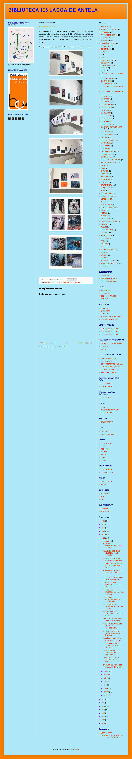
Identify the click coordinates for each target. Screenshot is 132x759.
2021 (103, 538)
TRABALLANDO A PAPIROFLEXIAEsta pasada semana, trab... (112, 546)
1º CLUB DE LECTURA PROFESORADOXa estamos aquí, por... (113, 613)
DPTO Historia (105, 146)
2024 (103, 528)
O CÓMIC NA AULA (107, 398)
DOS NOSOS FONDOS (108, 296)
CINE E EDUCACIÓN (107, 434)
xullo (105, 678)
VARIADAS (104, 509)
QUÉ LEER (104, 299)
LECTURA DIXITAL (106, 193)
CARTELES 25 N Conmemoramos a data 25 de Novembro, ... (112, 599)
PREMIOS (104, 233)
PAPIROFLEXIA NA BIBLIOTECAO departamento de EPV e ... (113, 592)
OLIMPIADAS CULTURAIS (109, 221)
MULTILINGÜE (105, 494)
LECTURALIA (105, 293)
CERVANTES (105, 314)
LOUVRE (104, 460)
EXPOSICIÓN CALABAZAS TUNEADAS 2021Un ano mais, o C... (111, 660)
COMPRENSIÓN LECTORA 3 (110, 329)
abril (105, 685)
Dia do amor (105, 110)
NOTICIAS (104, 216)
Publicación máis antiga (84, 343)
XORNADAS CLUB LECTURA (110, 263)
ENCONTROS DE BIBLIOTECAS (111, 160)
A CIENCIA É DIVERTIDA (109, 358)
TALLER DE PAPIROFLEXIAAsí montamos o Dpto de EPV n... (112, 572)
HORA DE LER (105, 188)
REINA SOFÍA (105, 449)
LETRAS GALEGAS (107, 196)
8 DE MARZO (105, 27)
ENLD (103, 165)
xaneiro (106, 695)
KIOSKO (103, 484)
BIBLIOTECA (49, 282)
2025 (103, 524)
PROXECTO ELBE (106, 235)
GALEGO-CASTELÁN (107, 422)
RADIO (103, 241)
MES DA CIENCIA (106, 205)
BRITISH (103, 455)
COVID (103, 71)
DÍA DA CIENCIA (106, 81)
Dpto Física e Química (108, 140)
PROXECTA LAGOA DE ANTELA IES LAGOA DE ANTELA (113, 736)
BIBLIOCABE (105, 276)
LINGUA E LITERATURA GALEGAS (112, 344)
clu (102, 55)
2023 (103, 531)
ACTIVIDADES (105, 32)
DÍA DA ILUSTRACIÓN (108, 84)
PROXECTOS (105, 238)
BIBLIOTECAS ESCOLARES (109, 319)
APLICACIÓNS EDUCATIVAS (110, 410)
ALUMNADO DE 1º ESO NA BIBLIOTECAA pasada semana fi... (112, 553)
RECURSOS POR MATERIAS (110, 370)
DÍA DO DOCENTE (107, 116)
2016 (103, 710)
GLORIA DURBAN (107, 384)
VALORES (104, 255)
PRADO (103, 446)
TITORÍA (103, 349)
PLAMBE (104, 227)
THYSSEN (104, 452)
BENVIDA (104, 38)
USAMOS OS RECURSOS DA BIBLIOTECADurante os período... (112, 565)
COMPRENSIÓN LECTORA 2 (110, 334)
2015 (103, 713)
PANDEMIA (104, 224)
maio (105, 681)
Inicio (66, 343)
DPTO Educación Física (108, 135)
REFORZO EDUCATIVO (108, 372)
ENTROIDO (104, 171)
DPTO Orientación (75, 282)
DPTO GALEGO (65, 282)
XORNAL (104, 266)
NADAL (103, 210)
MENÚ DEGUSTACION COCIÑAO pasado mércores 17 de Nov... (113, 606)
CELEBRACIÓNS (106, 49)
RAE (102, 496)
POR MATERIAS (106, 511)
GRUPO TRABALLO (107, 185)
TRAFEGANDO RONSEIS (109, 278)
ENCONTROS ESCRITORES (109, 162)
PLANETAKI (104, 308)
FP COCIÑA (104, 182)
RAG (102, 499)
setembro (107, 675)
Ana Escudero (107, 733)
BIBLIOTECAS (105, 311)
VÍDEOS (103, 258)
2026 (103, 521)
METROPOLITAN (106, 443)
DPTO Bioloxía (105, 132)
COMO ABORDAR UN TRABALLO (112, 364)
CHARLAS (104, 52)
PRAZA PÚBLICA (106, 482)
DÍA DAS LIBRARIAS (107, 104)
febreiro (106, 692)
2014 (103, 716)
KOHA (103, 191)
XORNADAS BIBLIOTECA (109, 261)
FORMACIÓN (105, 179)
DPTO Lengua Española (108, 151)
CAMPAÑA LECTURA (107, 43)
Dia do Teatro (105, 121)
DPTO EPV (57, 282)
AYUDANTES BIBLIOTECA (109, 35)
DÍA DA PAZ (105, 99)
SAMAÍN (104, 244)
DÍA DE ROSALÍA (106, 107)
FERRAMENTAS (106, 177)
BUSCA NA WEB (106, 361)
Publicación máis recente (48, 343)
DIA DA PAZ (105, 96)
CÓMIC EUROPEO (107, 469)
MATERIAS (104, 346)
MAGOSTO (104, 202)
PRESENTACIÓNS (106, 413)
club (102, 57)
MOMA (103, 457)
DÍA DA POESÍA (106, 102)
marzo (106, 688)
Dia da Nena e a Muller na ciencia (112, 91)
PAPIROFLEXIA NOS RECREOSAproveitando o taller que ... (112, 585)
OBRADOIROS (105, 219)
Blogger (76, 749)
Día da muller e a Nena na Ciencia (112, 87)
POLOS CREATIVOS (107, 230)
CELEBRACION (105, 46)
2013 (103, 720)
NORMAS (104, 213)
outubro (106, 671)
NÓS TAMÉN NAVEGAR (108, 281)
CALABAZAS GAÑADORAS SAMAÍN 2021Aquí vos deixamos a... (111, 645)
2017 (103, 706)
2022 (103, 535)
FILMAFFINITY (105, 431)
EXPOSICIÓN (105, 174)
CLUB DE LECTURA (107, 60)
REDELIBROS (105, 290)
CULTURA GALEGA (107, 472)
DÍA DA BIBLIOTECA (107, 78)
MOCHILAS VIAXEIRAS (108, 207)
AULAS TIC (104, 407)
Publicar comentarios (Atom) (58, 347)
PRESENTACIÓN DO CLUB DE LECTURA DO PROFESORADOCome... (112, 626)
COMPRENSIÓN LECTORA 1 (110, 331)
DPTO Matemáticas (107, 154)
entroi (103, 168)
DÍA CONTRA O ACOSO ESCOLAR (112, 73)
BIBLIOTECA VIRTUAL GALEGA (111, 316)
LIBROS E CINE (106, 199)
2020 (103, 699)
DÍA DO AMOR (106, 113)
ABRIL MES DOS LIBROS (109, 29)
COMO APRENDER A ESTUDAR (111, 367)
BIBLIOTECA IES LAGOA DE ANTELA (53, 9)
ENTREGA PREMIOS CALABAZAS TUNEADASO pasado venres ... (112, 653)
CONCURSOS (105, 63)
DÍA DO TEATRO (106, 124)
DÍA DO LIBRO (106, 118)
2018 (103, 703)
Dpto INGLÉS (105, 148)
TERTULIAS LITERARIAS (108, 249)
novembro (107, 541)
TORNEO (104, 252)
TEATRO (103, 247)
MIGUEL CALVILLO (107, 386)
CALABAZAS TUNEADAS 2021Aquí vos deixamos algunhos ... (111, 633)
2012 (103, 723)
